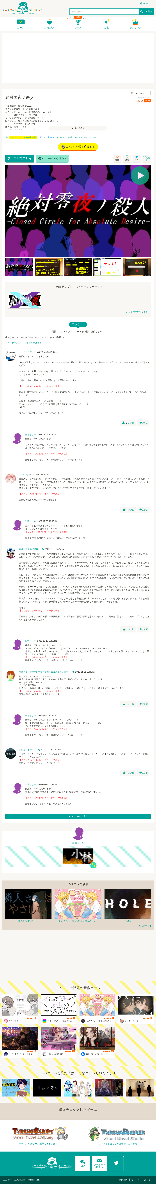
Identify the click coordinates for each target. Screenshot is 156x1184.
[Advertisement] (78, 58)
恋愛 (70, 137)
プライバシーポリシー (142, 1180)
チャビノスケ (25, 352)
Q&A (82, 1163)
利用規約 (123, 1180)
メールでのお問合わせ (99, 1162)
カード (20, 27)
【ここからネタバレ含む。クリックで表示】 (40, 386)
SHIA (21, 474)
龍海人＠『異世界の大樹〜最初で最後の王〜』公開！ (44, 672)
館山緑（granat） (27, 749)
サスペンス (61, 137)
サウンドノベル (81, 137)
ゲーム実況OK (47, 137)
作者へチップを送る (146, 158)
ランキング (135, 27)
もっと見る (144, 926)
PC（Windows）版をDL (52, 158)
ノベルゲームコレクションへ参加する (23, 342)
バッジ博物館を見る (135, 312)
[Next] (147, 210)
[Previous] (8, 210)
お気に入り (49, 27)
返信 (143, 423)
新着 (106, 27)
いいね (128, 423)
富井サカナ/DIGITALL (29, 549)
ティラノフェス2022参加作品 (23, 137)
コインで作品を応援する (78, 147)
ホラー (93, 137)
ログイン (147, 3)
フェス (78, 27)
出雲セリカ (30, 434)
